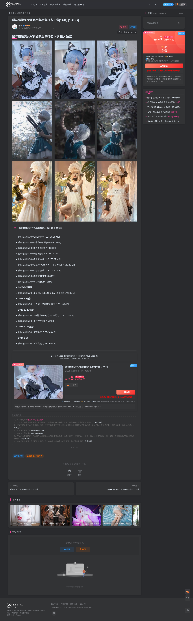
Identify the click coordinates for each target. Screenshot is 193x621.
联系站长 (17, 428)
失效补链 (67, 402)
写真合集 (20, 13)
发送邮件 (77, 402)
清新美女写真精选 (34, 456)
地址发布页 (79, 4)
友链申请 (54, 604)
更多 (180, 13)
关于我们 (83, 604)
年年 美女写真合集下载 (163, 116)
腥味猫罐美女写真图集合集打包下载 (45, 20)
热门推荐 (149, 92)
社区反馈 (86, 402)
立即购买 (126, 392)
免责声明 (88, 441)
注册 (83, 549)
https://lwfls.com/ (37, 430)
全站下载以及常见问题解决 (162, 112)
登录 (67, 549)
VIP (71, 385)
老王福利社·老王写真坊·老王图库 (80, 607)
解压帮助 (98, 422)
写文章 (168, 4)
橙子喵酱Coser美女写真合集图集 (168, 102)
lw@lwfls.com (26, 439)
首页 (34, 4)
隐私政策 (73, 604)
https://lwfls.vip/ (37, 433)
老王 (20, 25)
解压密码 (96, 402)
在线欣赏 (44, 4)
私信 (133, 27)
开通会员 (181, 4)
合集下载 (55, 4)
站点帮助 (67, 4)
